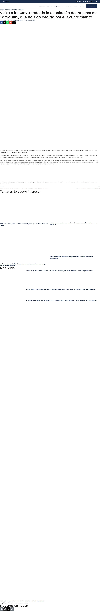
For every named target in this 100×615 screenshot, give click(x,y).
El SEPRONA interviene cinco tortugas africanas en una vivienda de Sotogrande (71, 257)
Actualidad (41, 6)
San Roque (20, 10)
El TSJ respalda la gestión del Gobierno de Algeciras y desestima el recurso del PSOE (24, 224)
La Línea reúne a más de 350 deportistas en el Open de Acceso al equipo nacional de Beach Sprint (23, 264)
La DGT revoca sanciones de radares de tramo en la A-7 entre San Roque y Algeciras (74, 223)
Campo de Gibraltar (59, 6)
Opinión (76, 6)
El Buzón (82, 6)
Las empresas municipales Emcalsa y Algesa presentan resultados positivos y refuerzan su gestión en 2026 (60, 289)
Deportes (69, 6)
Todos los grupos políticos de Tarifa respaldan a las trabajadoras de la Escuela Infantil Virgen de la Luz (59, 271)
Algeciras (49, 6)
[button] (1, 22)
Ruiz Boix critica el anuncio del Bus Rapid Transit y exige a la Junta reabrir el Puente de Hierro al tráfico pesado (61, 300)
